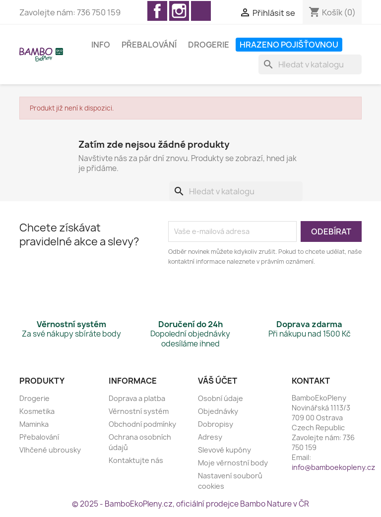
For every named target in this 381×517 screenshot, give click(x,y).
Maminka (34, 424)
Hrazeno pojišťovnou (289, 44)
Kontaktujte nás (136, 460)
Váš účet (217, 380)
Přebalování (149, 44)
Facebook (157, 11)
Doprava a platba (137, 398)
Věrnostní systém (139, 411)
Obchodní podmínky (142, 424)
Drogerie (208, 44)
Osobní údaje (220, 398)
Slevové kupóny (224, 450)
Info (100, 44)
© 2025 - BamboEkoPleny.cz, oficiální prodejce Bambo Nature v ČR (190, 504)
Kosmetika (37, 411)
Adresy (210, 437)
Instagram (179, 11)
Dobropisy (215, 424)
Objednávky (218, 411)
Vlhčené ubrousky (50, 450)
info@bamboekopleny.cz (333, 467)
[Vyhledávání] (310, 64)
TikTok (201, 11)
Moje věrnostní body (233, 462)
